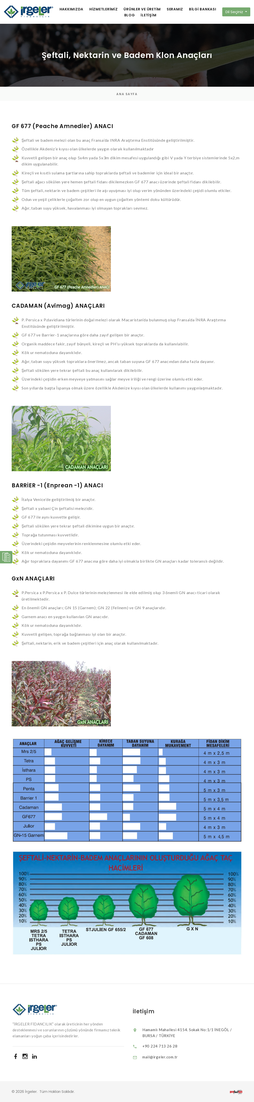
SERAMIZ (175, 9)
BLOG (129, 15)
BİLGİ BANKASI (202, 9)
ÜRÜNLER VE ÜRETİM (142, 9)
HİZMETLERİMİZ (103, 9)
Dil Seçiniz (234, 11)
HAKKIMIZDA (72, 9)
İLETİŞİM (148, 15)
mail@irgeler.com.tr (165, 1057)
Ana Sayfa (126, 94)
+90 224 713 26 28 (164, 1046)
